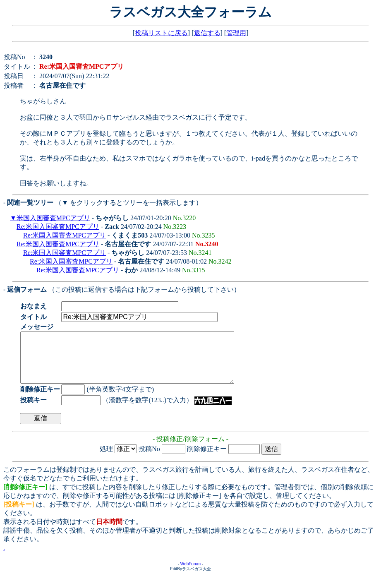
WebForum (190, 574)
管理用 (236, 32)
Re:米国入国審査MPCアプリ (58, 226)
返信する (207, 32)
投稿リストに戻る (161, 32)
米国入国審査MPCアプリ (53, 217)
